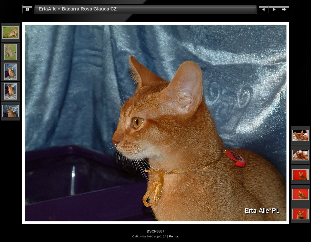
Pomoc (174, 236)
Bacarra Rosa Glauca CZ (89, 8)
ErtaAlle (48, 8)
